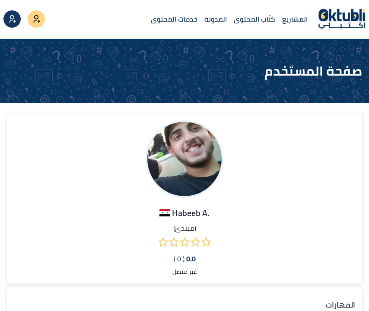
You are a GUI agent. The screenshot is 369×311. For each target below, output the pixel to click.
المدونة (215, 19)
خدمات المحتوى (174, 19)
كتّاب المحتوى (254, 19)
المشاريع (295, 19)
